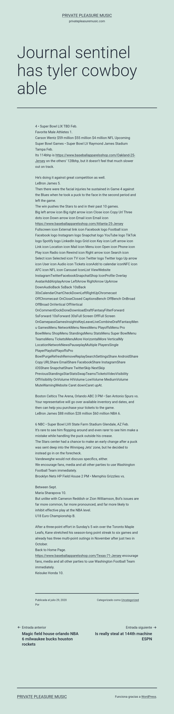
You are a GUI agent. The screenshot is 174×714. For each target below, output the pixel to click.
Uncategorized (130, 600)
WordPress (148, 696)
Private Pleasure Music (87, 15)
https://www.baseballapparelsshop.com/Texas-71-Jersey (78, 556)
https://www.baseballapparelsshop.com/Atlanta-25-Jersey (79, 224)
